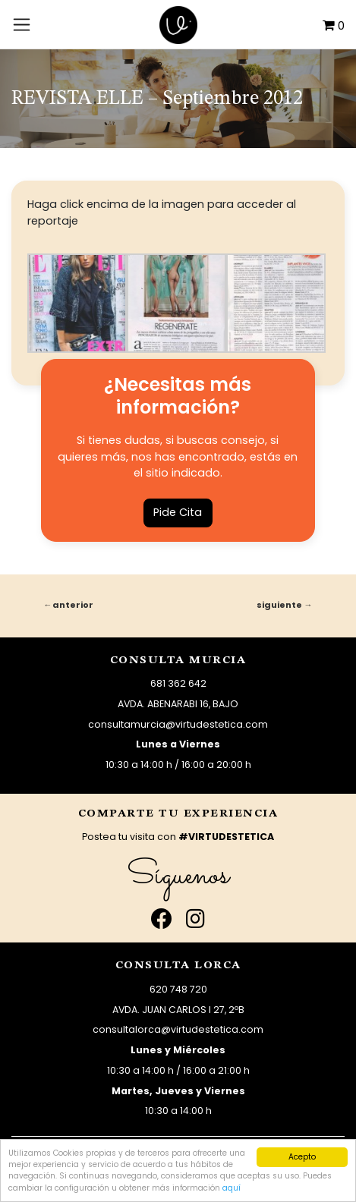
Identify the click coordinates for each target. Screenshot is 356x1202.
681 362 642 (178, 683)
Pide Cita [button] (177, 512)
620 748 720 (178, 989)
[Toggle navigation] (21, 24)
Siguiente (279, 605)
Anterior (72, 605)
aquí (231, 1188)
